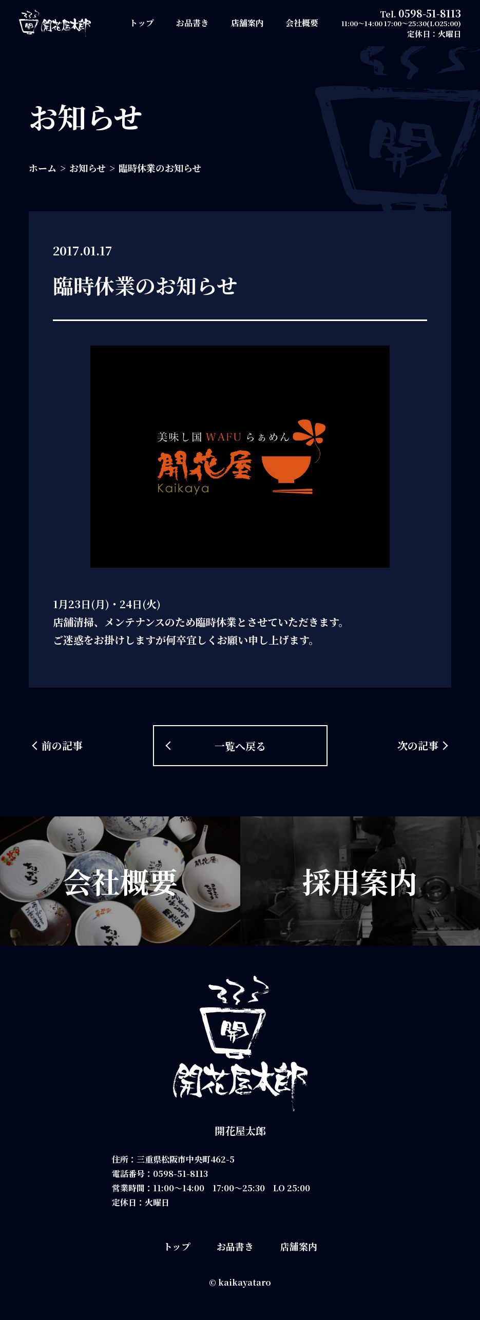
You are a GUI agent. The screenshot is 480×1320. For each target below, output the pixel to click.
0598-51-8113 (429, 13)
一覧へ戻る (240, 745)
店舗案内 (247, 23)
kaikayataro (244, 1282)
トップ (141, 23)
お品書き (192, 23)
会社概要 (301, 23)
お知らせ (87, 167)
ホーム (42, 167)
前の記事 (62, 745)
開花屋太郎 (240, 1130)
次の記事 (417, 745)
